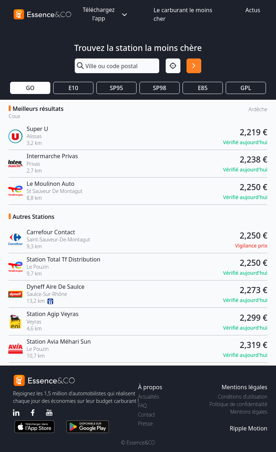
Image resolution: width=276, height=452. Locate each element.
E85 (202, 88)
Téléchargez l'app (106, 14)
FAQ (142, 405)
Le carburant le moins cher (182, 14)
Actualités (148, 396)
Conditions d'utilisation (242, 396)
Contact (146, 414)
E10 (73, 88)
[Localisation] (173, 65)
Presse (145, 423)
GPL (245, 88)
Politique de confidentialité (238, 404)
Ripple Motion (248, 428)
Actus (252, 10)
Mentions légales (248, 411)
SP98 (159, 88)
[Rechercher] (194, 65)
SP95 (116, 88)
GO (30, 88)
